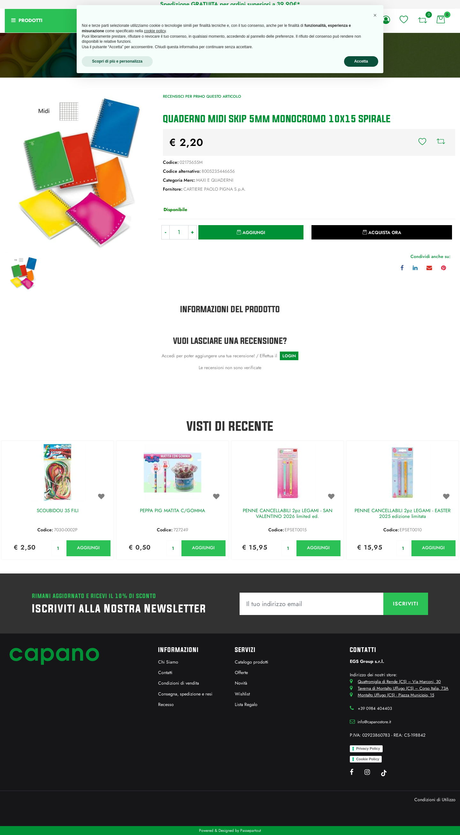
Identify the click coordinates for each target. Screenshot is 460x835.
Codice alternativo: (182, 171)
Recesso (166, 704)
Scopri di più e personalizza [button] (117, 61)
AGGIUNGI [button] (88, 547)
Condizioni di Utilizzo (435, 799)
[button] (403, 19)
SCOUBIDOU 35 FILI (58, 511)
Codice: (171, 162)
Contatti (165, 672)
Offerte (241, 672)
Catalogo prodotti (251, 662)
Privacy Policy (368, 748)
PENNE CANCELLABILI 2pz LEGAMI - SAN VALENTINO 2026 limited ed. (288, 514)
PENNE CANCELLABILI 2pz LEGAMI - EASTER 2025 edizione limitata (402, 514)
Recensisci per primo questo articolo (202, 96)
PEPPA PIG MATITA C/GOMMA (172, 511)
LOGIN (289, 356)
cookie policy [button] (155, 31)
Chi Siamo (168, 662)
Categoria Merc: (179, 180)
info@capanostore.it (374, 722)
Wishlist (242, 694)
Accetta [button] (361, 61)
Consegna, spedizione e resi (185, 694)
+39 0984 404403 (375, 708)
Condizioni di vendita (178, 683)
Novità (241, 683)
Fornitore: (172, 189)
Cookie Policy (367, 759)
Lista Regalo (246, 704)
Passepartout (250, 830)
